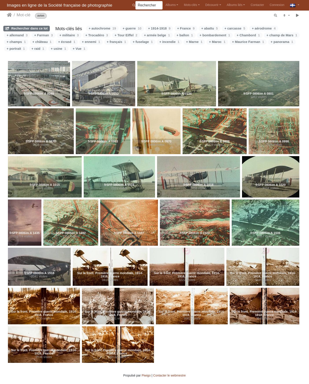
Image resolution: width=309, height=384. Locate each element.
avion (40, 15)
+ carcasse (234, 28)
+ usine (58, 48)
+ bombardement (215, 35)
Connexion (277, 5)
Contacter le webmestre (169, 375)
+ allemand (17, 35)
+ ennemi (91, 42)
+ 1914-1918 (159, 28)
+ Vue (79, 48)
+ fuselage (143, 42)
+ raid (37, 48)
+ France (185, 28)
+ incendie (169, 42)
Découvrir (211, 5)
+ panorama (282, 42)
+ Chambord (248, 35)
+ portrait (16, 48)
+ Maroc (217, 42)
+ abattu (209, 28)
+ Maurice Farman (248, 42)
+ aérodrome (264, 28)
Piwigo (146, 375)
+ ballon (185, 35)
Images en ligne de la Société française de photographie (59, 5)
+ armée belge (157, 35)
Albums (170, 5)
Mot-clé (23, 15)
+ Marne (194, 42)
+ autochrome (102, 28)
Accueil (9, 15)
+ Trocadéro (96, 35)
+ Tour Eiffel (126, 35)
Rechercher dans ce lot (27, 28)
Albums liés (234, 5)
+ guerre (132, 28)
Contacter (257, 5)
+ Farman (43, 35)
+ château (42, 42)
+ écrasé (66, 42)
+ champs (16, 42)
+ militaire (69, 35)
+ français (116, 42)
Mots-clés (190, 5)
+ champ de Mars (281, 35)
